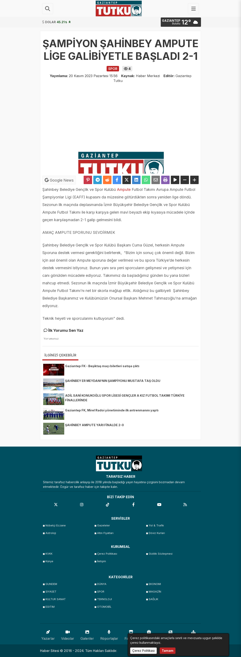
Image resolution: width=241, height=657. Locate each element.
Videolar (67, 634)
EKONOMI (155, 584)
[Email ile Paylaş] (155, 180)
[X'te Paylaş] (126, 180)
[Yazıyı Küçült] (185, 180)
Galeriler (87, 634)
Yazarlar (48, 634)
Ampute (124, 189)
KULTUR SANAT (56, 599)
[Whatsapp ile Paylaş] (146, 180)
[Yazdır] (165, 180)
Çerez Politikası (107, 553)
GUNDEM (51, 584)
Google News (59, 180)
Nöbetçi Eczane (56, 525)
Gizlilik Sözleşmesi (161, 553)
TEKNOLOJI (104, 599)
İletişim (101, 561)
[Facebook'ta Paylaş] (117, 180)
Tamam (167, 650)
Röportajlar (109, 634)
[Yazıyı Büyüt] (194, 180)
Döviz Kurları (157, 533)
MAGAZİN (155, 591)
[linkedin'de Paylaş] (136, 180)
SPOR (100, 591)
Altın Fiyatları (105, 533)
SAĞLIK (153, 599)
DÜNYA (101, 584)
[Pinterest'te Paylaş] (88, 180)
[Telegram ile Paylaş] (97, 180)
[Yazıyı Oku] (175, 180)
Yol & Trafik (156, 525)
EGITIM (50, 606)
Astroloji (51, 533)
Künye (49, 561)
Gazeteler (103, 525)
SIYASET (51, 591)
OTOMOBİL (104, 606)
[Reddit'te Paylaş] (107, 180)
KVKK (49, 553)
